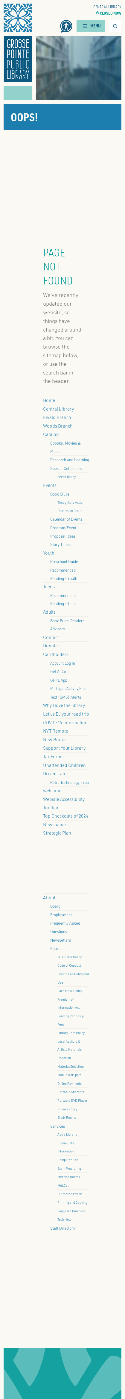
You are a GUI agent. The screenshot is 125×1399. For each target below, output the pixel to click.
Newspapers (55, 824)
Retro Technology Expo (69, 782)
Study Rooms (66, 1117)
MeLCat (63, 1185)
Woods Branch (58, 426)
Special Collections (66, 468)
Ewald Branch (57, 417)
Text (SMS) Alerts (65, 697)
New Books (54, 739)
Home (49, 400)
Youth (48, 553)
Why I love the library (64, 705)
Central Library (107, 6)
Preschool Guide (64, 561)
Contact (51, 637)
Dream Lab (54, 773)
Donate (50, 646)
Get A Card (59, 671)
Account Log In (62, 663)
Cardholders (55, 654)
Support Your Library (64, 748)
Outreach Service (69, 1193)
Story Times (60, 544)
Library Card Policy (71, 1032)
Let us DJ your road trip (66, 714)
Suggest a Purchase (71, 1211)
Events (50, 485)
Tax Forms (53, 756)
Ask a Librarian (68, 1134)
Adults (49, 612)
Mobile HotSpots (69, 1075)
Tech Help (64, 1219)
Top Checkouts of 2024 (65, 816)
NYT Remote (55, 731)
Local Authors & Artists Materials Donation (69, 1049)
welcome (52, 790)
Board (55, 906)
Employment (61, 914)
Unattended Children (64, 765)
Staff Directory (62, 1228)
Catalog (51, 434)
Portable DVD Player (72, 1100)
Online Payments (69, 1083)
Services (57, 1126)
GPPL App (58, 680)
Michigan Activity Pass (68, 688)
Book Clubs (59, 493)
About (49, 897)
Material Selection (70, 1066)
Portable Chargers (70, 1092)
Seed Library (66, 476)
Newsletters (60, 940)
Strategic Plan (57, 833)
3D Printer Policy (69, 957)
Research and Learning (69, 459)
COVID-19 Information (65, 722)
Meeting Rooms (68, 1176)
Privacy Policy (67, 1109)
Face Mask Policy (69, 990)
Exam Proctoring (69, 1168)
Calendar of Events (66, 518)
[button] (18, 43)
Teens (49, 586)
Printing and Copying (72, 1202)
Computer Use (67, 1159)
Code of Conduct (69, 965)
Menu (91, 26)
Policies (56, 948)
